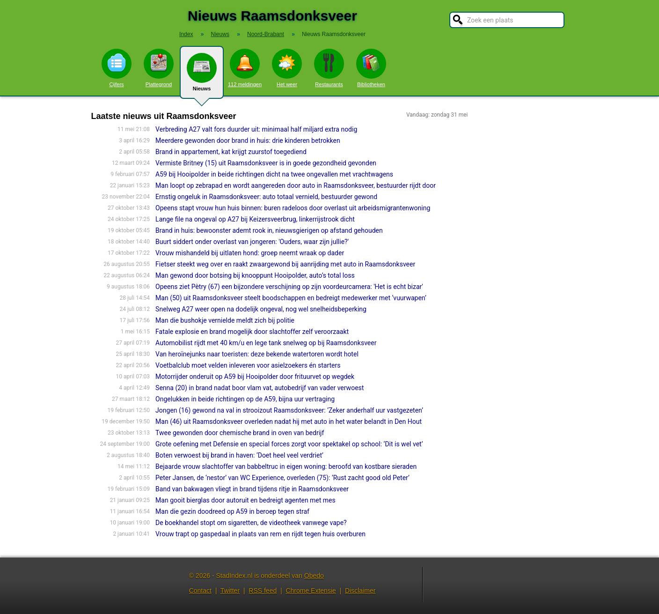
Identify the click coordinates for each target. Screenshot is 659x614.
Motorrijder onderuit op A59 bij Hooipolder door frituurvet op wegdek (254, 376)
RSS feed (263, 590)
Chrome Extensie (311, 590)
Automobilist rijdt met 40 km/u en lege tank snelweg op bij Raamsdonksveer (265, 343)
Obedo (314, 575)
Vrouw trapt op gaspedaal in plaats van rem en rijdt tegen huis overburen (260, 534)
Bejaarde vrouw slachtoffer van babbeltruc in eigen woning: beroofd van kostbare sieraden (286, 466)
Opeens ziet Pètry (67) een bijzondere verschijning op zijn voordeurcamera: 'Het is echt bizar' (289, 286)
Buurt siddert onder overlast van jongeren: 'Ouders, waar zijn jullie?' (252, 241)
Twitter (230, 590)
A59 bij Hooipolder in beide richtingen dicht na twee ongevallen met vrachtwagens (274, 174)
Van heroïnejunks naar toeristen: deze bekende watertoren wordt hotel (257, 354)
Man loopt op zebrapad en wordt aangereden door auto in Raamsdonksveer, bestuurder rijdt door (295, 185)
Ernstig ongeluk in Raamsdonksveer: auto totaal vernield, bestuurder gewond (266, 196)
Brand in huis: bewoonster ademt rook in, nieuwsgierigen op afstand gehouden (269, 230)
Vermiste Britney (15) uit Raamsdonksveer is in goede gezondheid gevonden (265, 163)
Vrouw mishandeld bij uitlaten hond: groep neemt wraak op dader (249, 253)
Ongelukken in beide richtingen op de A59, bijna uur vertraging (245, 399)
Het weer (287, 68)
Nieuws (202, 76)
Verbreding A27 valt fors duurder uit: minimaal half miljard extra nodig (256, 129)
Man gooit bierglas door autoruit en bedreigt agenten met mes (245, 500)
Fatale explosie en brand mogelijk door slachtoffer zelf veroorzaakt (252, 331)
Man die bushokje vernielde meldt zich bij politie (224, 320)
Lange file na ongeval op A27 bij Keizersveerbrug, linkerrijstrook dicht (255, 219)
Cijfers (117, 68)
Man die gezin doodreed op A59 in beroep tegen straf (232, 511)
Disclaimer (360, 590)
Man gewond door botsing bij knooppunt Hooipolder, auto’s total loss (255, 275)
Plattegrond (159, 68)
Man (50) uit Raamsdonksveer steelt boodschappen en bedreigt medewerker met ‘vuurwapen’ (290, 298)
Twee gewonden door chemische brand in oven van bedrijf (239, 432)
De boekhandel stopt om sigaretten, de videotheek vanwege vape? (251, 522)
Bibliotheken (371, 68)
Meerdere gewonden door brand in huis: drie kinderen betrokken (247, 140)
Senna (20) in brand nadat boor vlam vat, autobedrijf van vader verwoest (259, 388)
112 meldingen (245, 68)
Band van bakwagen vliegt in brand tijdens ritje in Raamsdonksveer (252, 489)
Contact (200, 590)
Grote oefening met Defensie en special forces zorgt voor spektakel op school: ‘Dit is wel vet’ (289, 444)
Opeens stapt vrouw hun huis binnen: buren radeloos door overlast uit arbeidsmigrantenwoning (292, 208)
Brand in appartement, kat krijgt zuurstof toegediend (231, 151)
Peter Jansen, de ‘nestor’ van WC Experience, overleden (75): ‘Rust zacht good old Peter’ (282, 477)
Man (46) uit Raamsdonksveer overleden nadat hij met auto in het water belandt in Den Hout (288, 421)
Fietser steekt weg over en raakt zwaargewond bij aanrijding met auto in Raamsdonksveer (285, 264)
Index (186, 34)
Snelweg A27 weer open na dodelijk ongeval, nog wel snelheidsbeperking (260, 309)
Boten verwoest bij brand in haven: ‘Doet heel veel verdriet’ (239, 455)
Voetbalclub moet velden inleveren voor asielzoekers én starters (247, 365)
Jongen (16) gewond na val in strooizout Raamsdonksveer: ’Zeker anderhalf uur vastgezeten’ (289, 410)
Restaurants (329, 68)
